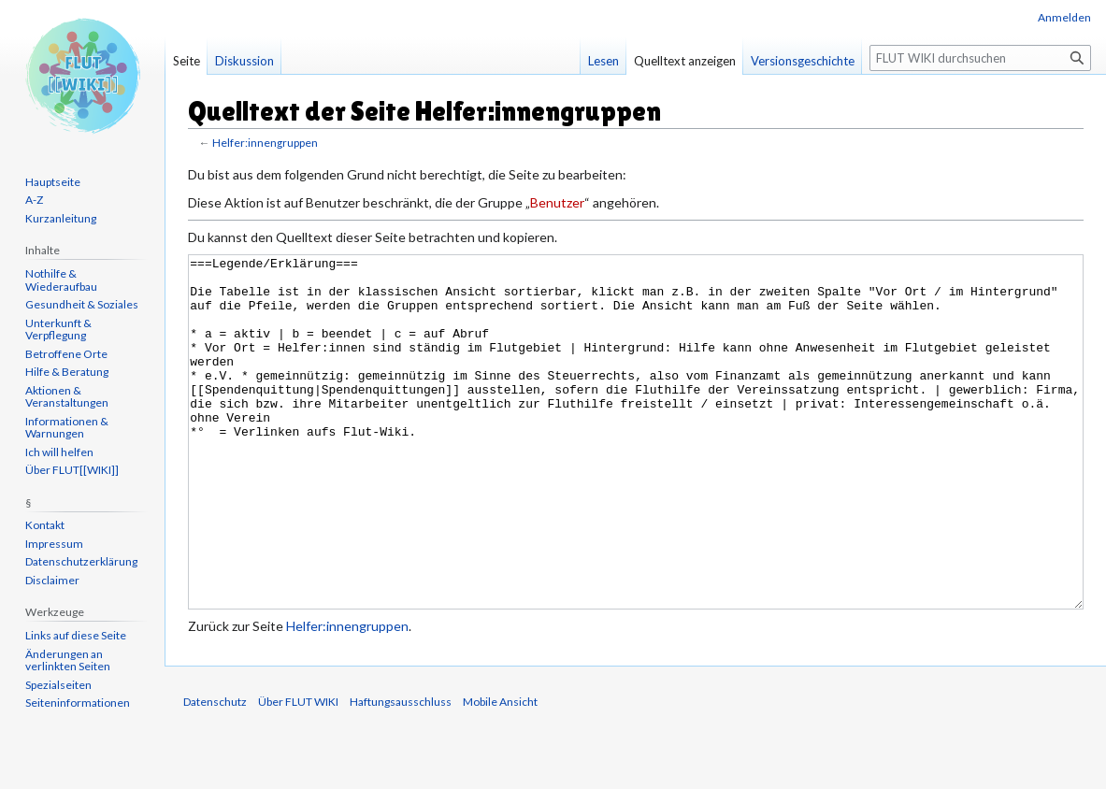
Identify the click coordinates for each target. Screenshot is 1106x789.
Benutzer (557, 202)
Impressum (54, 544)
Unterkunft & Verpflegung (58, 329)
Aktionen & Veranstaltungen (66, 396)
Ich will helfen (59, 452)
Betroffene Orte (66, 354)
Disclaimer (52, 580)
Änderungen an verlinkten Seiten (67, 660)
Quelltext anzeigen (685, 60)
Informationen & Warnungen (66, 427)
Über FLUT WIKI (298, 772)
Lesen (603, 60)
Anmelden (1064, 17)
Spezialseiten (58, 685)
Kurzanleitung (60, 218)
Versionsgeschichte (803, 60)
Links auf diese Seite (75, 635)
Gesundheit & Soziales (81, 304)
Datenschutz (215, 772)
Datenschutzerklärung (81, 561)
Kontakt (45, 525)
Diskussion (244, 60)
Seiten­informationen (77, 703)
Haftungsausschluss (401, 772)
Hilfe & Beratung (66, 372)
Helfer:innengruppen (265, 143)
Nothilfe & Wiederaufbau (61, 280)
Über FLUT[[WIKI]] (72, 470)
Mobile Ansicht (500, 772)
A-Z (34, 200)
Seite (186, 60)
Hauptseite (52, 182)
